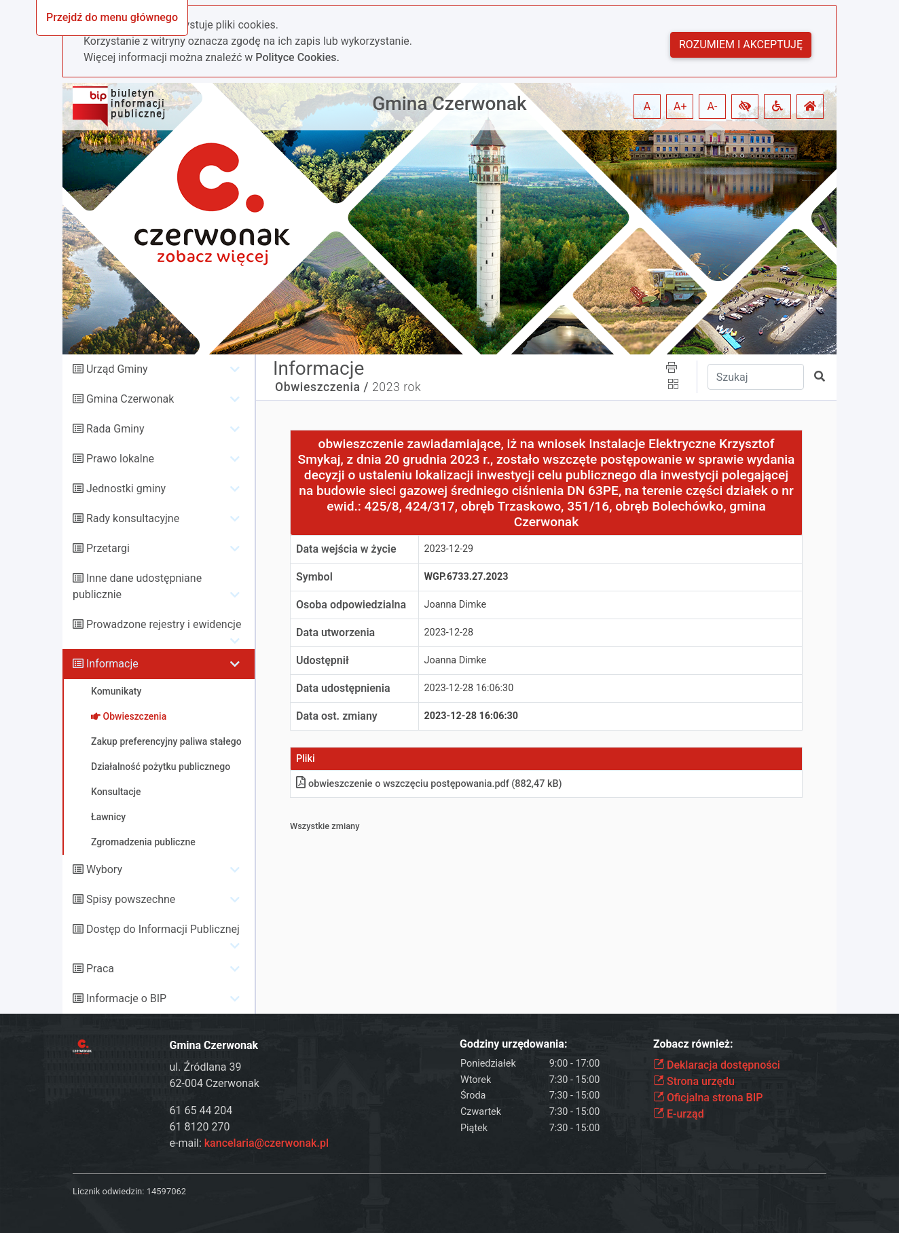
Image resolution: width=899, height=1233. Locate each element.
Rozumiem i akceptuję (741, 44)
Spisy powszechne (130, 899)
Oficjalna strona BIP (708, 1097)
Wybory (104, 869)
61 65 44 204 (201, 1110)
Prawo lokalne (120, 458)
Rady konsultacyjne (132, 518)
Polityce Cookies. (297, 57)
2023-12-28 (449, 632)
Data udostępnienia (343, 688)
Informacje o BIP (126, 998)
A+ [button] (680, 106)
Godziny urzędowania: (513, 1043)
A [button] (647, 106)
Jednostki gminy (126, 488)
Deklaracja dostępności (716, 1065)
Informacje (112, 663)
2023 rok (396, 387)
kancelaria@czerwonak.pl (266, 1143)
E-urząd (678, 1113)
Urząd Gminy (117, 369)
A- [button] (713, 106)
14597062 (166, 1191)
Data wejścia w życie (346, 548)
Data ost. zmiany (337, 716)
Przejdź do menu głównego (112, 17)
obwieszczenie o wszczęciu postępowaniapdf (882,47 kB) (429, 784)
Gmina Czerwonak (449, 103)
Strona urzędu (694, 1081)
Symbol (314, 576)
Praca (100, 968)
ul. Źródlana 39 (206, 1067)
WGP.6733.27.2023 (466, 577)
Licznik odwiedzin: (108, 1191)
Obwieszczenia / (322, 387)
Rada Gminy (115, 428)
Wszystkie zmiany (325, 826)
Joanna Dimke (455, 604)
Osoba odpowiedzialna (351, 604)
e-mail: (249, 1143)
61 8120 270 (200, 1126)
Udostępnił (322, 660)
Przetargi (108, 548)
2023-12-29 (449, 549)
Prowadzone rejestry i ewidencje (163, 624)
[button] (744, 106)
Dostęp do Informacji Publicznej (163, 929)
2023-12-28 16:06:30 (469, 688)
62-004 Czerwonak (214, 1083)
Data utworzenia (335, 632)
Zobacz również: (693, 1043)
